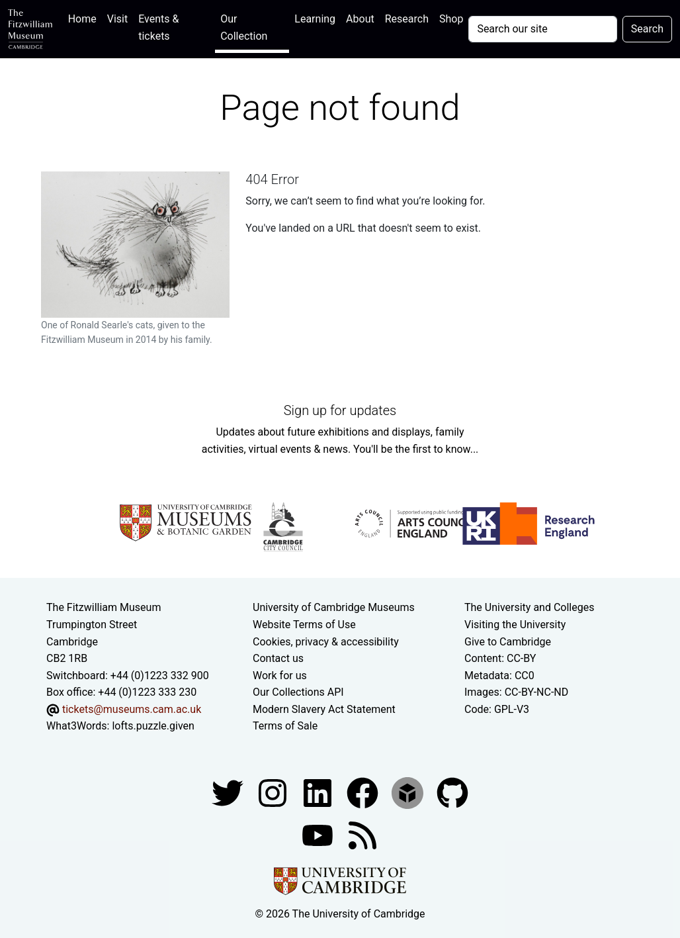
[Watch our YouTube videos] (318, 834)
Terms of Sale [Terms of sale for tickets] (285, 726)
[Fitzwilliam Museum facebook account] (318, 792)
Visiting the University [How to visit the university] (515, 624)
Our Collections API (298, 692)
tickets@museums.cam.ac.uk (131, 709)
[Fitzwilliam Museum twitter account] (228, 792)
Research (407, 19)
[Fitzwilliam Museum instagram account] (273, 792)
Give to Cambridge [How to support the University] (507, 641)
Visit (117, 19)
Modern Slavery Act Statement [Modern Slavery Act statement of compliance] (324, 709)
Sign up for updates (340, 410)
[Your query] (542, 29)
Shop (451, 19)
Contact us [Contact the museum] (278, 658)
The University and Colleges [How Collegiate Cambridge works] (529, 607)
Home (85, 17)
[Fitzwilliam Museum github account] (452, 792)
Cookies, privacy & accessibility (326, 641)
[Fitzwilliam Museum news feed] (362, 834)
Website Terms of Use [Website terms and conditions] (304, 624)
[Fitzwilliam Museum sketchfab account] (408, 792)
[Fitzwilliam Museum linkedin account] (363, 792)
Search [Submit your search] (647, 29)
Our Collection (243, 27)
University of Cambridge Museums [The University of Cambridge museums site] (334, 607)
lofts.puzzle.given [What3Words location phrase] (153, 726)
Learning (314, 19)
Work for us (280, 675)
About (360, 19)
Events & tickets (158, 27)
